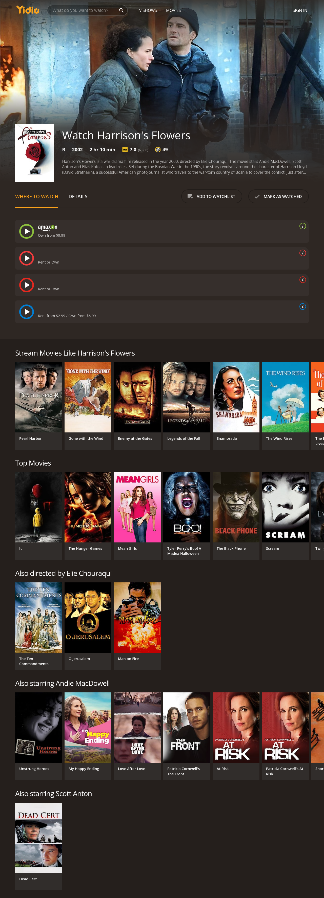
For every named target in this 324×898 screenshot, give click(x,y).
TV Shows (147, 10)
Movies (173, 10)
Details (77, 196)
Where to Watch (36, 196)
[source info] (301, 226)
